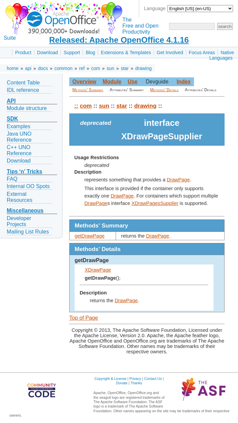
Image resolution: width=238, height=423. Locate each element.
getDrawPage (90, 236)
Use (132, 81)
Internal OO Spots (28, 186)
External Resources (19, 197)
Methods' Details (164, 89)
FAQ (12, 179)
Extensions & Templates (126, 52)
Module (112, 81)
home (12, 68)
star (124, 68)
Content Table (23, 82)
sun (110, 68)
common (63, 68)
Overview (84, 81)
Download (47, 52)
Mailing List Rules (28, 232)
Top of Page (83, 318)
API (11, 101)
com (95, 68)
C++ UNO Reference (19, 150)
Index (183, 81)
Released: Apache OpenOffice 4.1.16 (119, 39)
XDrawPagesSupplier (154, 203)
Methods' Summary (87, 89)
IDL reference (23, 90)
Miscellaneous (25, 210)
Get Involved (170, 52)
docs (43, 68)
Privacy (135, 379)
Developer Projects (19, 221)
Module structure (27, 108)
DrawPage (178, 179)
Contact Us (153, 379)
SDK (12, 118)
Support (72, 52)
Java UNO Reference (19, 137)
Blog (90, 52)
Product (23, 52)
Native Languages (221, 55)
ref (81, 68)
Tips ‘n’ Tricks (24, 171)
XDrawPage (98, 270)
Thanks (136, 383)
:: (76, 105)
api (28, 68)
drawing (143, 68)
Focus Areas (202, 52)
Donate (121, 383)
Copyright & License (110, 379)
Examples (18, 126)
